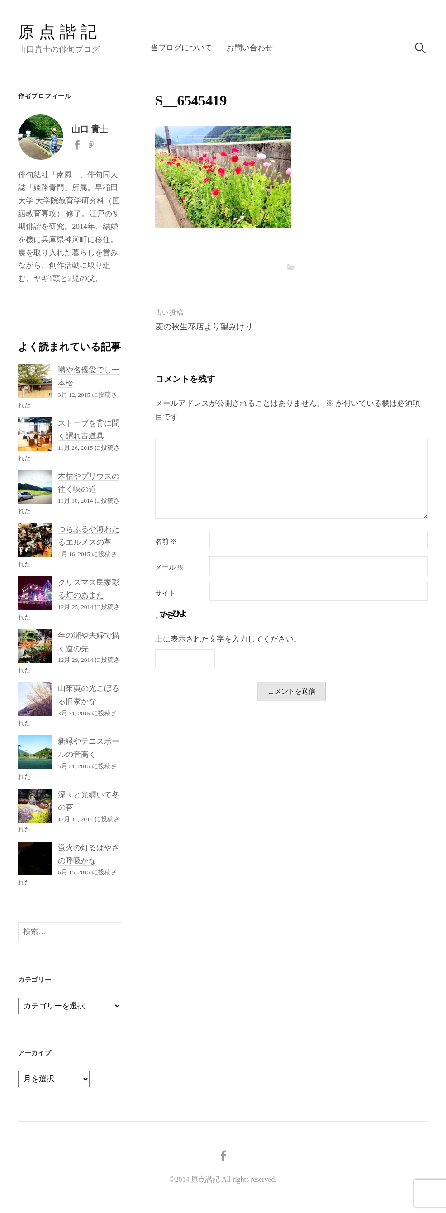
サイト (165, 593)
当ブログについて (181, 47)
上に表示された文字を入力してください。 (228, 639)
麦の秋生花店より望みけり (204, 326)
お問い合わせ (250, 47)
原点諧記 (59, 32)
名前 (166, 541)
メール (169, 567)
